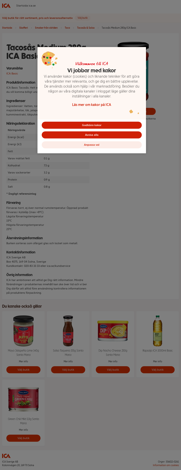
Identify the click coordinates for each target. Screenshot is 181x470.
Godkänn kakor (91, 125)
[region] (91, 100)
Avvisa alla (91, 135)
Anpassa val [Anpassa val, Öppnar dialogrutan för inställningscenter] (91, 145)
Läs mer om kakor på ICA (91, 105)
